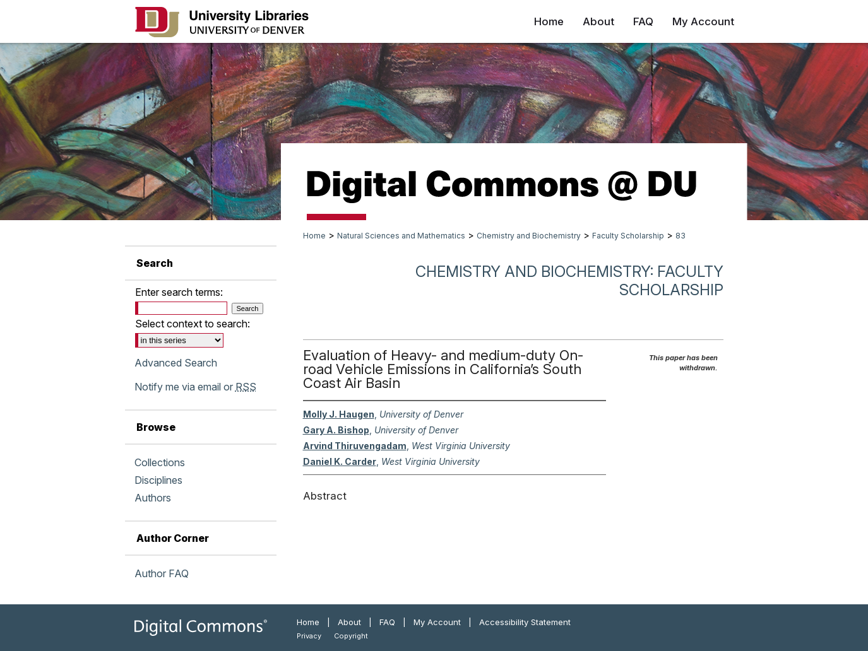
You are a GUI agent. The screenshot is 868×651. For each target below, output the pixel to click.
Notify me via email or (195, 386)
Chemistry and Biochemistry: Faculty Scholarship (569, 280)
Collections (159, 462)
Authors (152, 497)
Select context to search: (192, 323)
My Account (437, 622)
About (349, 622)
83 (680, 235)
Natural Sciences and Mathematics (401, 235)
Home (314, 235)
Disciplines (158, 480)
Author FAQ (161, 573)
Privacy (309, 635)
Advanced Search (175, 362)
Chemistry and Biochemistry (529, 235)
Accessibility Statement (525, 622)
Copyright (351, 635)
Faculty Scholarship (628, 235)
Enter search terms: (179, 292)
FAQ (387, 622)
